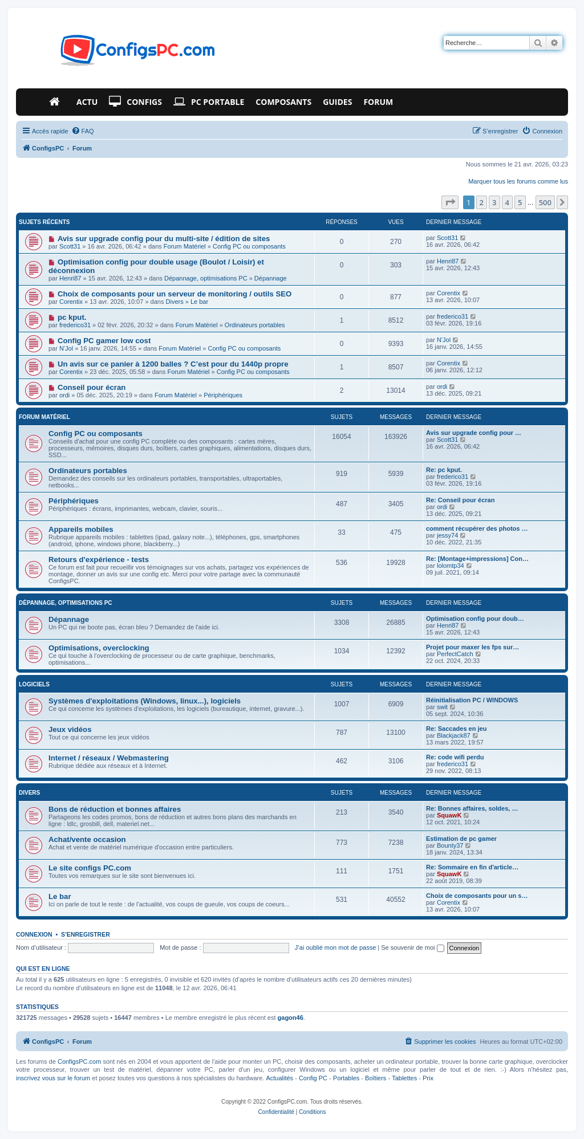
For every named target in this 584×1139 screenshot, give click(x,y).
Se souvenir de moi (412, 947)
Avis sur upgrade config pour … (473, 432)
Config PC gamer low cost (104, 340)
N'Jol (66, 348)
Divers (175, 301)
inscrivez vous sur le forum (53, 1078)
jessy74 (447, 535)
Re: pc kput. (444, 469)
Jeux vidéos (70, 729)
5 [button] (520, 202)
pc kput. (72, 317)
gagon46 (290, 1017)
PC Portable (208, 102)
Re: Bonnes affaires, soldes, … (472, 808)
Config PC (313, 1078)
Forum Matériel (185, 246)
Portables (346, 1078)
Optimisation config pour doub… (475, 618)
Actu (87, 101)
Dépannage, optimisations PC (206, 278)
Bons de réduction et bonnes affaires (114, 809)
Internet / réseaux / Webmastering (108, 758)
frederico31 (75, 325)
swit (442, 706)
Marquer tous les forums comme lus (518, 181)
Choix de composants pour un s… (477, 895)
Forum (378, 101)
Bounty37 (450, 845)
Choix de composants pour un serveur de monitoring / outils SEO (174, 294)
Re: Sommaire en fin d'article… (472, 867)
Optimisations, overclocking (98, 648)
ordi (64, 395)
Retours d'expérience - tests (98, 559)
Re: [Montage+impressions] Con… (477, 558)
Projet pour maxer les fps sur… (472, 647)
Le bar (199, 301)
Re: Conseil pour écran (460, 500)
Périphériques (223, 395)
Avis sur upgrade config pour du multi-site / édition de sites (164, 238)
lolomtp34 (450, 565)
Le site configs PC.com (89, 868)
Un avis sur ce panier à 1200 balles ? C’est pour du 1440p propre (173, 364)
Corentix (71, 301)
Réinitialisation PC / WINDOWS (472, 700)
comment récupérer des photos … (477, 528)
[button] (450, 202)
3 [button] (494, 202)
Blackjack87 (454, 735)
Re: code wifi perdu (455, 757)
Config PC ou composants (249, 246)
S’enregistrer (85, 934)
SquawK (449, 815)
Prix (428, 1078)
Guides (337, 101)
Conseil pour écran (91, 387)
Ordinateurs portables (255, 325)
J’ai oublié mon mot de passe (335, 947)
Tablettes (404, 1078)
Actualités (279, 1078)
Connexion (34, 934)
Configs (135, 102)
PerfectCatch (455, 653)
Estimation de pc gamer (461, 838)
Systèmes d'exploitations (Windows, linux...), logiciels (144, 701)
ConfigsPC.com (79, 1061)
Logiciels (34, 684)
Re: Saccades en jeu (456, 728)
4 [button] (507, 202)
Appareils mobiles (80, 529)
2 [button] (482, 202)
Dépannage (270, 278)
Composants (283, 101)
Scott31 (69, 246)
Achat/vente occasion (87, 839)
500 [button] (545, 202)
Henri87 (70, 278)
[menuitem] (82, 131)
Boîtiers (375, 1078)
